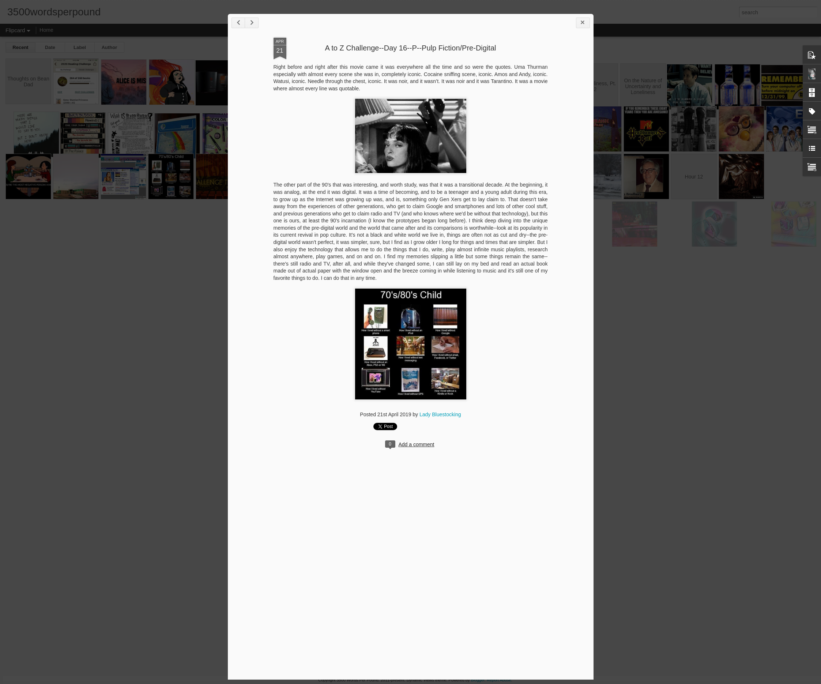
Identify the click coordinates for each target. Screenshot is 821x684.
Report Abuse (499, 680)
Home (46, 30)
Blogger (478, 680)
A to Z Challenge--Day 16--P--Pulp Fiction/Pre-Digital (410, 48)
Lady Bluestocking (440, 414)
